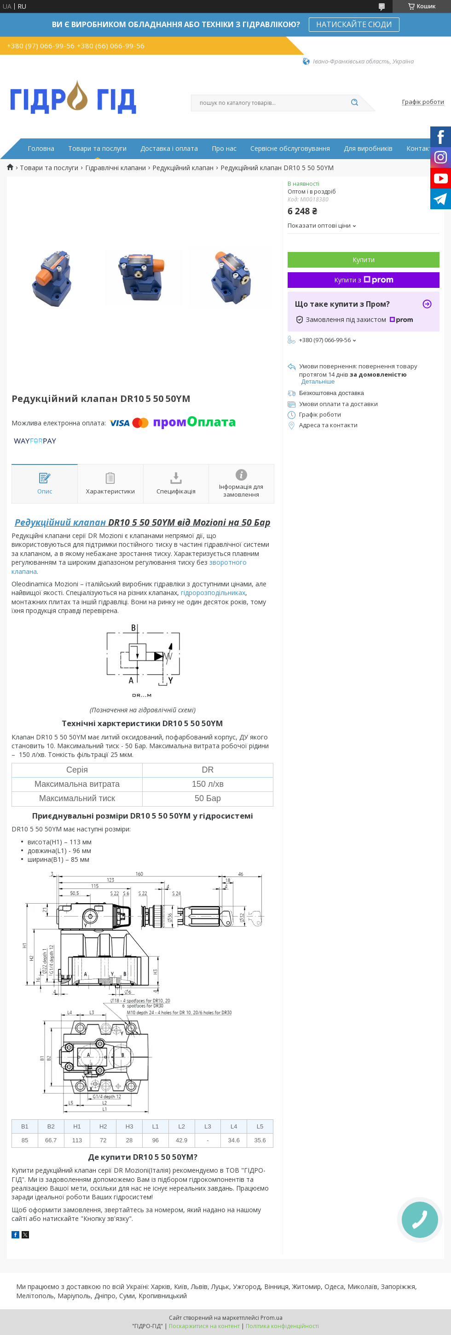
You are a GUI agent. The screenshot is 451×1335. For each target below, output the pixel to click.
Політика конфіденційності (282, 1326)
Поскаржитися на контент (204, 1326)
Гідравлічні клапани (115, 168)
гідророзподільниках (213, 592)
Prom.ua (271, 1318)
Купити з (363, 279)
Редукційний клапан (183, 168)
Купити (364, 259)
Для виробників (368, 148)
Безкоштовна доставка (331, 393)
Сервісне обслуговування (290, 148)
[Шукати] (354, 103)
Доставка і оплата (169, 148)
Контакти (421, 148)
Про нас (224, 148)
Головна (41, 148)
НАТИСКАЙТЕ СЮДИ (354, 24)
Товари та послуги (97, 148)
